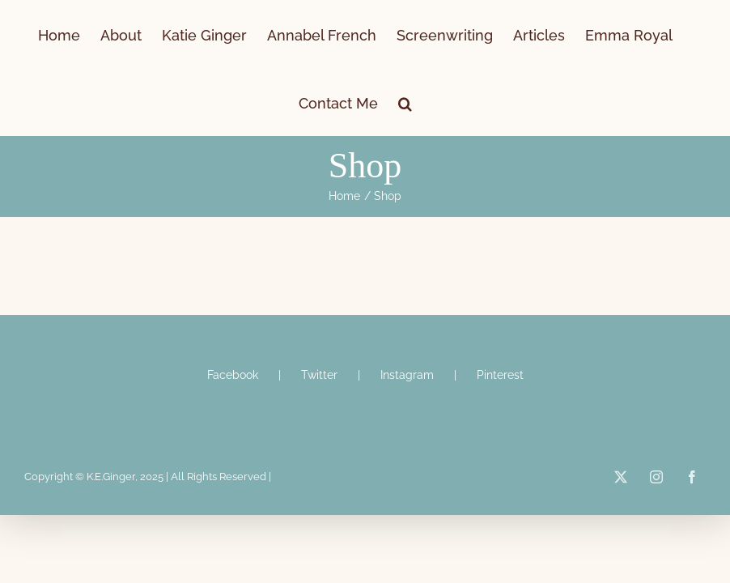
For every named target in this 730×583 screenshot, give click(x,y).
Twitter (319, 374)
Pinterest (500, 374)
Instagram (407, 374)
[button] (405, 102)
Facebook (232, 374)
